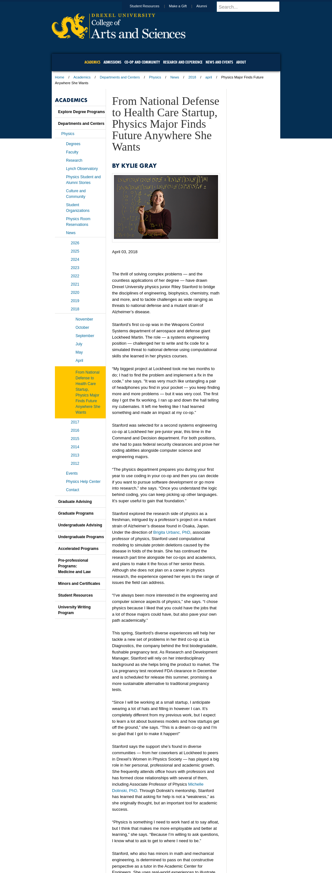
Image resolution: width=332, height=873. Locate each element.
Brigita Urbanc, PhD (171, 532)
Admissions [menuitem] (112, 62)
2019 (75, 301)
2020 (75, 292)
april (208, 77)
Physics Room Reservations (78, 222)
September (85, 336)
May (79, 352)
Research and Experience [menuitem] (183, 62)
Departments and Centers (120, 77)
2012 (75, 463)
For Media (123, 851)
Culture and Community (76, 194)
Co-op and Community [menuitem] (142, 62)
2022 (75, 276)
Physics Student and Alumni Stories (83, 180)
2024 (75, 259)
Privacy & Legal (164, 851)
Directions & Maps (211, 851)
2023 (75, 268)
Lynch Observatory (82, 168)
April (79, 360)
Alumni (207, 6)
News (174, 77)
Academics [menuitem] (92, 62)
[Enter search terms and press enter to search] (251, 7)
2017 (75, 422)
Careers (141, 851)
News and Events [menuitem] (219, 62)
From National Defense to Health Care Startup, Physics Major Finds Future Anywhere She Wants (88, 392)
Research (74, 160)
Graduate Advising (75, 501)
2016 (75, 430)
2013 (75, 455)
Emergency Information (161, 857)
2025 (75, 251)
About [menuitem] (241, 62)
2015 (75, 438)
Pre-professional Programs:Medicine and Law (74, 566)
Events (72, 473)
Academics (82, 77)
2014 (75, 447)
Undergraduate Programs (81, 537)
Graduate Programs (76, 513)
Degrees (73, 144)
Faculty (72, 152)
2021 (75, 284)
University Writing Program (74, 610)
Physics (155, 77)
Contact (72, 490)
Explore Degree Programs (81, 112)
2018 (192, 77)
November (84, 319)
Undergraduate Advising (80, 525)
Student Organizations (78, 208)
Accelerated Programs (78, 548)
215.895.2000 (221, 868)
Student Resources (151, 6)
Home (59, 77)
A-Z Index (102, 851)
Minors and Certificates (79, 583)
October (82, 327)
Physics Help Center (83, 481)
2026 (75, 243)
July (79, 344)
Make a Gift (184, 6)
